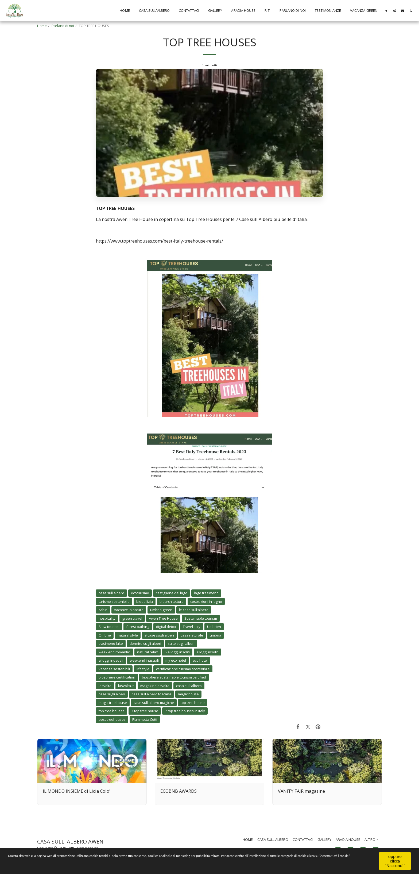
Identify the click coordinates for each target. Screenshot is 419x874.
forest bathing (137, 626)
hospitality (107, 618)
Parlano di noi (63, 25)
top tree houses (112, 710)
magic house (188, 694)
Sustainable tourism (200, 618)
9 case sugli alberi (159, 635)
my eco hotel (175, 660)
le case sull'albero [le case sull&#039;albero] (193, 609)
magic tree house (113, 702)
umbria (215, 635)
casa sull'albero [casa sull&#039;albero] (189, 685)
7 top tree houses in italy (185, 710)
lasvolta (105, 685)
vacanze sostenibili (114, 668)
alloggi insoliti (207, 652)
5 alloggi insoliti (177, 652)
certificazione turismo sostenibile (183, 668)
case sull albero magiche (154, 702)
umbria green (161, 609)
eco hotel (200, 660)
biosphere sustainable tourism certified (174, 677)
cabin (103, 609)
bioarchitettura (172, 601)
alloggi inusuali (111, 660)
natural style (128, 635)
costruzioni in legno (206, 601)
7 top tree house (144, 710)
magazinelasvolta (154, 685)
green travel (132, 618)
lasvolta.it (126, 685)
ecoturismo (140, 593)
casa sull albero (111, 593)
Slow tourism (109, 626)
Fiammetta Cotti (144, 719)
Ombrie (105, 635)
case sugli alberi (112, 694)
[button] (386, 11)
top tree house (193, 702)
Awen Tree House (163, 618)
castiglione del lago (171, 593)
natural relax (147, 652)
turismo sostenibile (114, 601)
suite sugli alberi (181, 643)
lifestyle (143, 668)
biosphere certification (117, 677)
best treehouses (112, 719)
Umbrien (214, 626)
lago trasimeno (206, 593)
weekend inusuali (144, 660)
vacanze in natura (128, 609)
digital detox (166, 626)
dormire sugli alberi (145, 643)
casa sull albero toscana (151, 694)
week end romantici (114, 652)
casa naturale (192, 635)
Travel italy (191, 626)
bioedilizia (144, 601)
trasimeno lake (111, 643)
